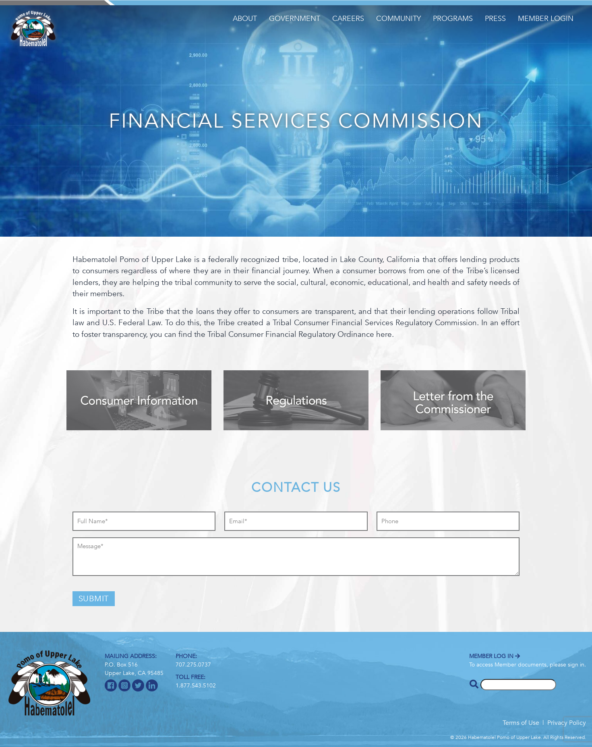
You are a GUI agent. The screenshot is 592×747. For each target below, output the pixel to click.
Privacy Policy (566, 722)
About (245, 19)
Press (495, 19)
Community (398, 19)
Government (294, 19)
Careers (348, 19)
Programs (453, 19)
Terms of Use (521, 722)
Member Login (545, 19)
